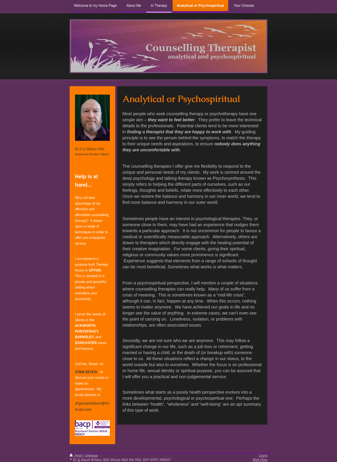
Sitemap (91, 455)
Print (76, 455)
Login (263, 455)
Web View (260, 459)
